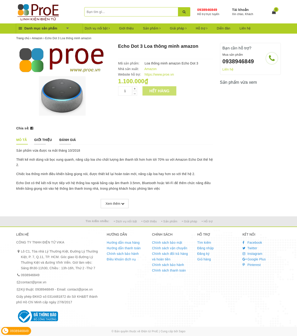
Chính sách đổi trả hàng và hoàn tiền (170, 256)
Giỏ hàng (204, 259)
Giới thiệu (126, 28)
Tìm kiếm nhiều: (97, 221)
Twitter (249, 248)
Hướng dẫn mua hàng (123, 242)
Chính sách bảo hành (123, 254)
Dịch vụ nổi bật (97, 28)
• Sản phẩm (169, 221)
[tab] (21, 139)
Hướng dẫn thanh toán (124, 248)
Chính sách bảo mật (167, 242)
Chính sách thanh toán (169, 270)
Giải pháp (178, 28)
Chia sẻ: (22, 128)
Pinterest (251, 265)
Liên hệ (245, 28)
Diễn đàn (223, 28)
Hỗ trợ (201, 28)
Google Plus (254, 259)
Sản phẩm (152, 28)
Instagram (252, 254)
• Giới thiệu (149, 221)
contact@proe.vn (33, 282)
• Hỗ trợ (207, 221)
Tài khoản (240, 10)
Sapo (182, 331)
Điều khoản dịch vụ (121, 259)
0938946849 (207, 10)
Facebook (252, 242)
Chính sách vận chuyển (169, 248)
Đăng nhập (205, 248)
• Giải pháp (189, 221)
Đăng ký (203, 254)
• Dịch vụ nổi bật (125, 221)
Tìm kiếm (204, 242)
